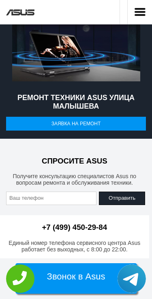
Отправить (122, 198)
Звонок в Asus (76, 276)
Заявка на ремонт (76, 124)
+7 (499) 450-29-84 (74, 227)
